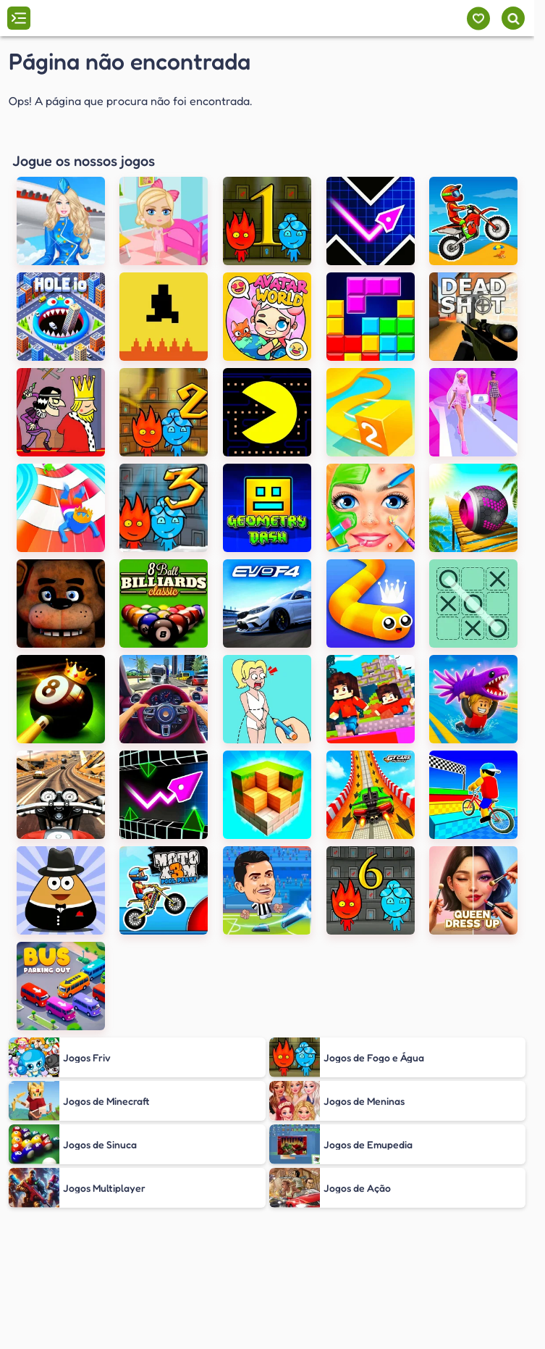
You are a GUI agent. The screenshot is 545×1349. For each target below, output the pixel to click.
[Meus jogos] (478, 18)
